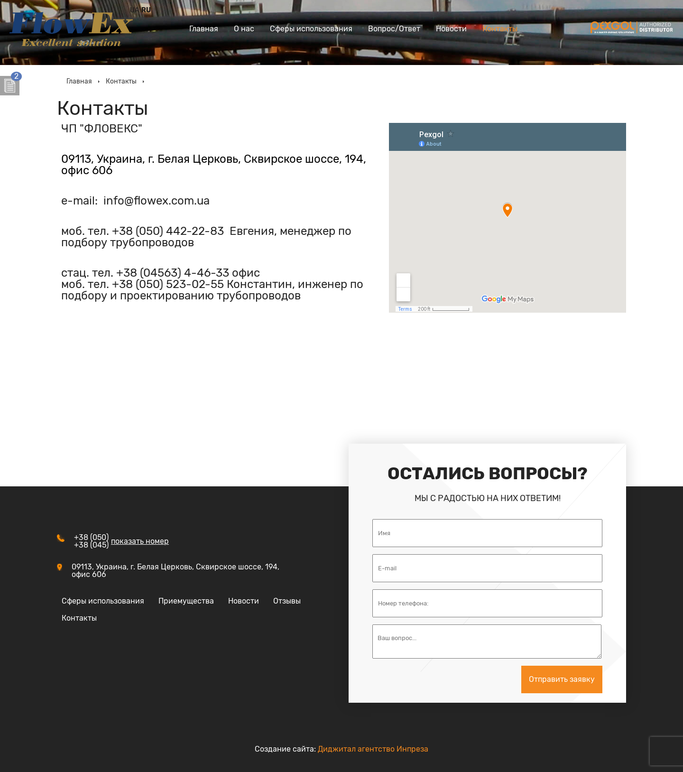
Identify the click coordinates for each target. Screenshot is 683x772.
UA (134, 10)
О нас (244, 28)
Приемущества (186, 601)
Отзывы (287, 601)
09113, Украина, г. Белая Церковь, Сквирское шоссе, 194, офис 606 (213, 164)
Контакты (499, 28)
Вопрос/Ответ (394, 28)
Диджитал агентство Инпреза (373, 748)
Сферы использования (311, 28)
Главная (203, 28)
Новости (451, 28)
